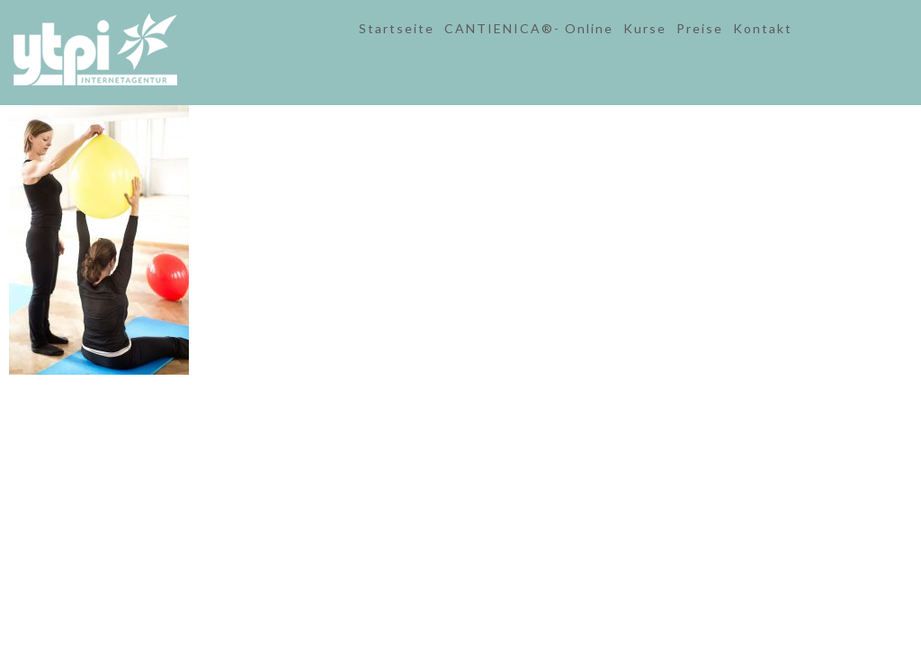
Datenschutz (518, 408)
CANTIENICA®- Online (528, 28)
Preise (699, 28)
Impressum (447, 408)
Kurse (644, 28)
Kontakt (762, 28)
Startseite (396, 28)
